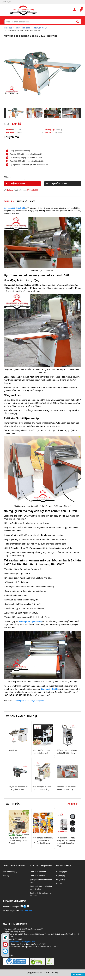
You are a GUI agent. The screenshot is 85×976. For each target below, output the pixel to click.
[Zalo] (5, 951)
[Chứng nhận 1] (16, 961)
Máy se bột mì (63, 787)
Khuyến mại (60, 880)
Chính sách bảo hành (38, 872)
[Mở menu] (4, 10)
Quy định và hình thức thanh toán (41, 881)
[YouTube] (28, 907)
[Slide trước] (5, 113)
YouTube (5, 944)
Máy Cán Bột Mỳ (37, 701)
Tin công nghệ (61, 872)
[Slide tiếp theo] (80, 113)
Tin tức (59, 884)
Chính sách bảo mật (37, 876)
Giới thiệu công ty (10, 872)
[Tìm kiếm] (77, 21)
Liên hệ (6, 876)
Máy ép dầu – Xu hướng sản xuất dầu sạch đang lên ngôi (18, 840)
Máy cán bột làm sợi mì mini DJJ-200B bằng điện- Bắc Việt (18, 789)
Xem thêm (73, 803)
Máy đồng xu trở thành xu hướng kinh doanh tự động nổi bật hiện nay (43, 840)
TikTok (5, 937)
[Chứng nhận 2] (38, 961)
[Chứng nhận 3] (50, 961)
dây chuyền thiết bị (49, 689)
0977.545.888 (32, 190)
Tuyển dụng (60, 876)
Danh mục (7, 2)
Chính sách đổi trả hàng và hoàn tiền (40, 894)
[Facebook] (22, 907)
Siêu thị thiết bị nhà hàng (30, 621)
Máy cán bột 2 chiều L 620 (14, 208)
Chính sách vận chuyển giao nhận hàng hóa (41, 887)
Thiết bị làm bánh (21, 701)
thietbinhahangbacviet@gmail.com (22, 942)
